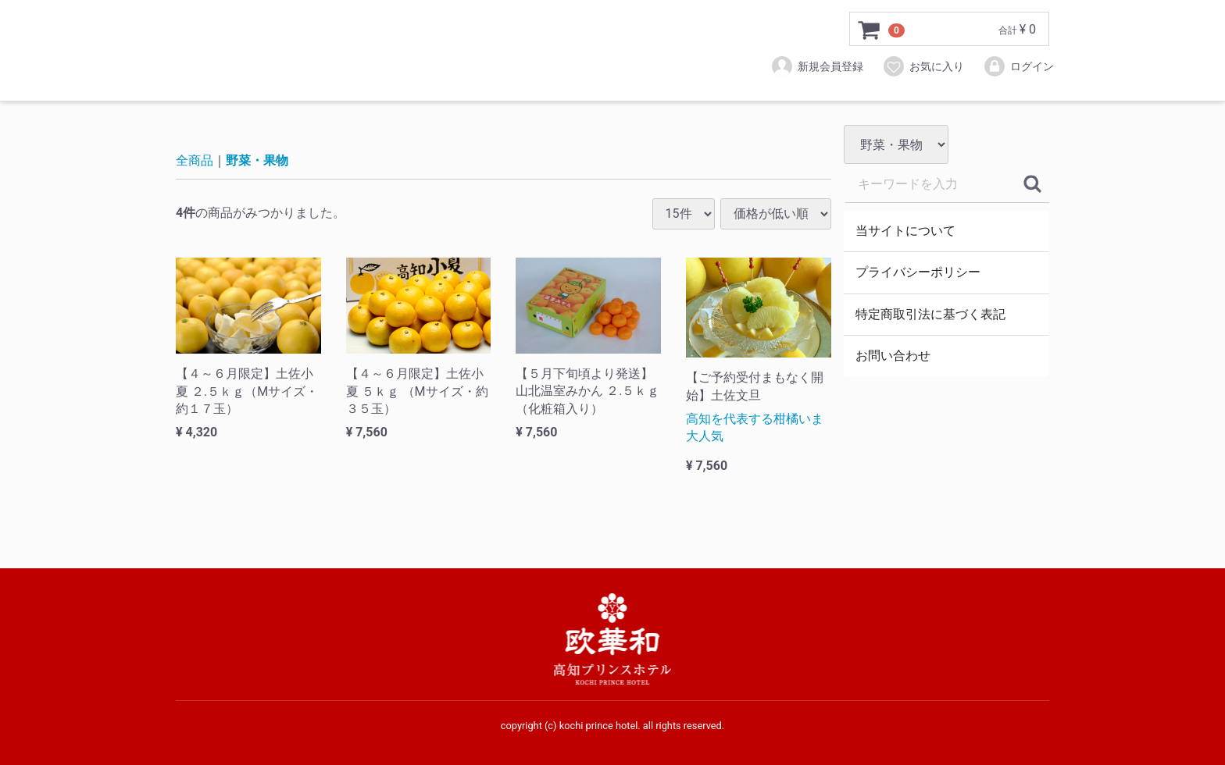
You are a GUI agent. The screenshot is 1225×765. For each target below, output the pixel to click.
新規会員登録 (816, 66)
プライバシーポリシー (917, 272)
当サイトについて (905, 230)
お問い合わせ (892, 355)
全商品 (194, 160)
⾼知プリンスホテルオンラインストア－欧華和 (359, 51)
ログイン (1018, 66)
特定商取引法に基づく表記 (930, 314)
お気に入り (923, 66)
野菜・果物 (257, 160)
